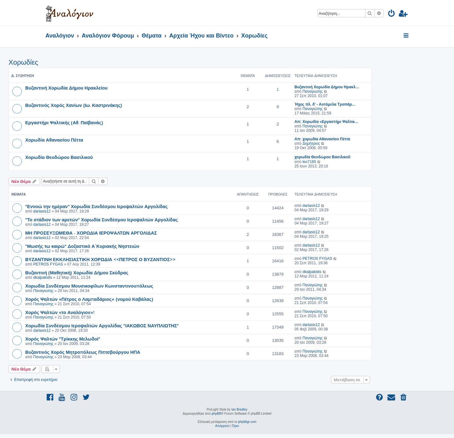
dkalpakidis (42, 277)
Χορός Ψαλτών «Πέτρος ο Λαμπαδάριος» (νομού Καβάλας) (89, 299)
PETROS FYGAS (48, 264)
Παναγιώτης (312, 91)
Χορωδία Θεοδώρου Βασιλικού (59, 157)
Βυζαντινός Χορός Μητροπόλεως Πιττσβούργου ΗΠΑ (82, 352)
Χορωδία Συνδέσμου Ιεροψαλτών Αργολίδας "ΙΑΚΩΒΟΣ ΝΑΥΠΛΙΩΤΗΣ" (102, 325)
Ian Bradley (239, 409)
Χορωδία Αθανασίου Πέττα (54, 140)
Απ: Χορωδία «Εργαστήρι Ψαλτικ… (326, 122)
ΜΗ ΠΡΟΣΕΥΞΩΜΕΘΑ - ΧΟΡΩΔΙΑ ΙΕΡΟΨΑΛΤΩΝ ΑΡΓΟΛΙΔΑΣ (91, 233)
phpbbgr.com (247, 421)
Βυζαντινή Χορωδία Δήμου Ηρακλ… (326, 87)
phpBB (216, 413)
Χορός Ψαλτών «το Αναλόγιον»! (59, 312)
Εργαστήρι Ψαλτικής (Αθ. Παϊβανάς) (64, 122)
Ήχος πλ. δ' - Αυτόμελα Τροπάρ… (325, 104)
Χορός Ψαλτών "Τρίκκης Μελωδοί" (62, 339)
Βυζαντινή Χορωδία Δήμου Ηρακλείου (66, 88)
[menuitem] (392, 14)
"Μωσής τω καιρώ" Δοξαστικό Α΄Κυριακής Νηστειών (82, 246)
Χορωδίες (23, 62)
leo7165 (309, 162)
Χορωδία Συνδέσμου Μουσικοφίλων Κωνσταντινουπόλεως (89, 286)
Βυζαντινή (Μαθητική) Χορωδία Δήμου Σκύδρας (76, 272)
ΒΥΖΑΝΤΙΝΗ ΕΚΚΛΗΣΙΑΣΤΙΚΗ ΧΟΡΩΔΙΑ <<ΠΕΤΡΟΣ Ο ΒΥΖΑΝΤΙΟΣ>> (100, 259)
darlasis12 (41, 211)
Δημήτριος (311, 143)
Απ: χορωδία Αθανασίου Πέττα (322, 139)
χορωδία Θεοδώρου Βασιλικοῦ (322, 157)
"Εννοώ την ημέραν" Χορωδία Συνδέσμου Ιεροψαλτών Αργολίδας (96, 206)
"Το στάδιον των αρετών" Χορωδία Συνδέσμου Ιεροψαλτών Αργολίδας (101, 219)
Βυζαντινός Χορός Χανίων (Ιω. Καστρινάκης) (73, 105)
